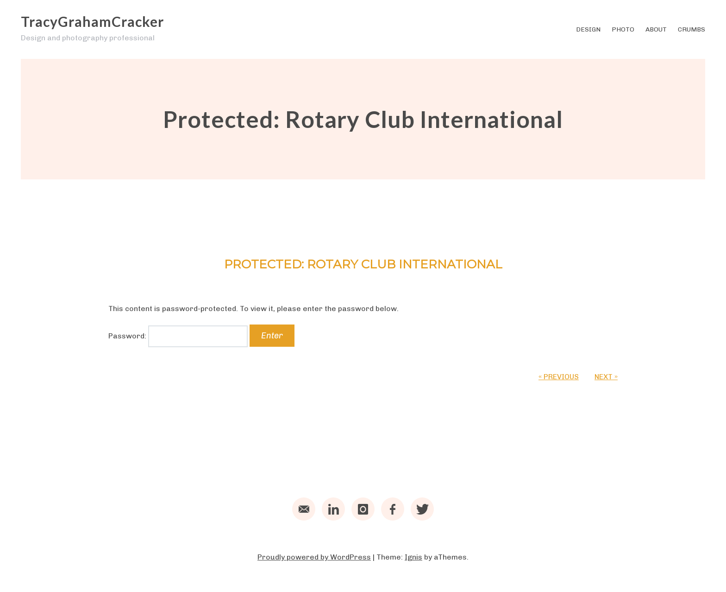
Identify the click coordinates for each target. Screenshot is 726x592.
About (656, 29)
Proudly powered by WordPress (314, 557)
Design (588, 29)
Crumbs (691, 29)
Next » (606, 376)
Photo (623, 29)
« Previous (558, 376)
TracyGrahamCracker (92, 21)
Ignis (413, 557)
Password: (178, 335)
